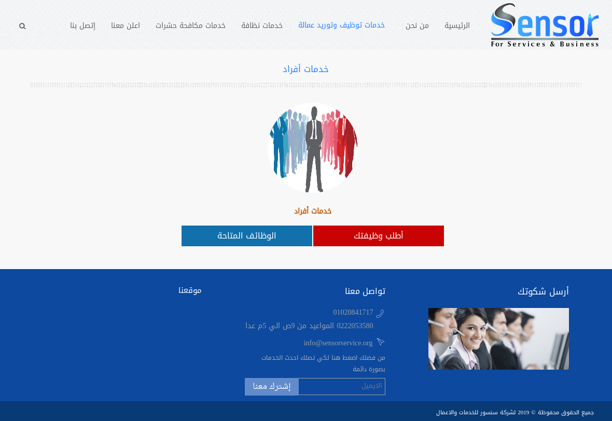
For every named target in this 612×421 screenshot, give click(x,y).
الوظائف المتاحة (246, 236)
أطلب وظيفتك (379, 236)
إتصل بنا (82, 26)
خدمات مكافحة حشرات (191, 26)
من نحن (417, 26)
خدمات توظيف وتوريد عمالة (341, 25)
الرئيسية (457, 26)
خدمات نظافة (262, 26)
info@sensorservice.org (338, 343)
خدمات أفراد (312, 211)
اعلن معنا (125, 26)
